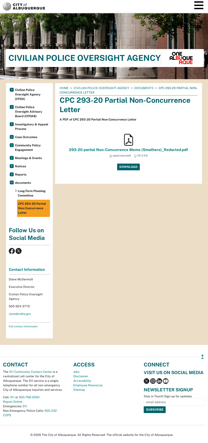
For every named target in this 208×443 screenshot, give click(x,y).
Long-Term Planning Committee (32, 193)
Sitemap (79, 390)
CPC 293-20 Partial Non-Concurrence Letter (32, 208)
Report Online (12, 402)
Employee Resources (88, 385)
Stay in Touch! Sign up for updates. (168, 396)
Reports (20, 174)
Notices (20, 166)
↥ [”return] (202, 356)
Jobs (76, 372)
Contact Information (27, 269)
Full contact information (23, 326)
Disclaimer (80, 376)
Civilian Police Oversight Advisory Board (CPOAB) (28, 111)
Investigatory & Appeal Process (31, 127)
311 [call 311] (12, 397)
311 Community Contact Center (30, 372)
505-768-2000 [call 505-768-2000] (29, 397)
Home (64, 88)
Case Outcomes (26, 137)
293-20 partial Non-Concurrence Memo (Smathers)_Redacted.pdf (128, 149)
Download (128, 167)
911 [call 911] (25, 406)
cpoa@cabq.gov (20, 314)
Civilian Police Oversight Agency (101, 88)
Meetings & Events (28, 158)
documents (143, 88)
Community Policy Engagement (28, 148)
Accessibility (82, 381)
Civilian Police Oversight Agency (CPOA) (27, 94)
